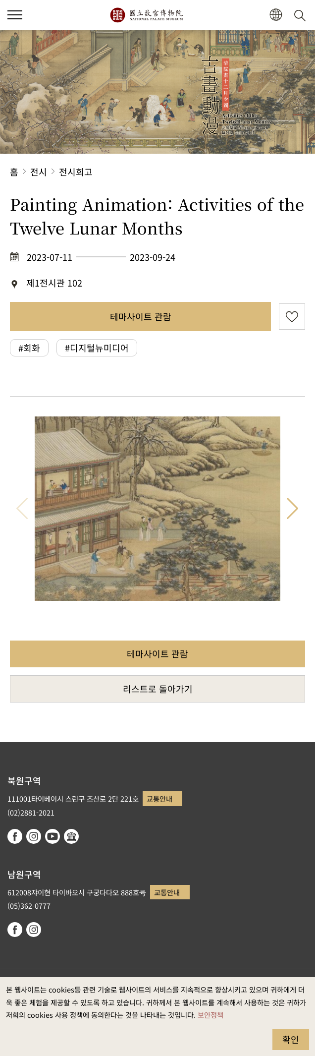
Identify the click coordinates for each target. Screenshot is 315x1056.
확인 (290, 1039)
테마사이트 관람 (140, 316)
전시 (38, 171)
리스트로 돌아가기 (158, 688)
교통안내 (159, 798)
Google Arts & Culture (71, 836)
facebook (14, 836)
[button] (275, 15)
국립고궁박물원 (146, 15)
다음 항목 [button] (292, 508)
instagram (33, 836)
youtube (52, 836)
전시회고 (76, 171)
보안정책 (210, 1014)
